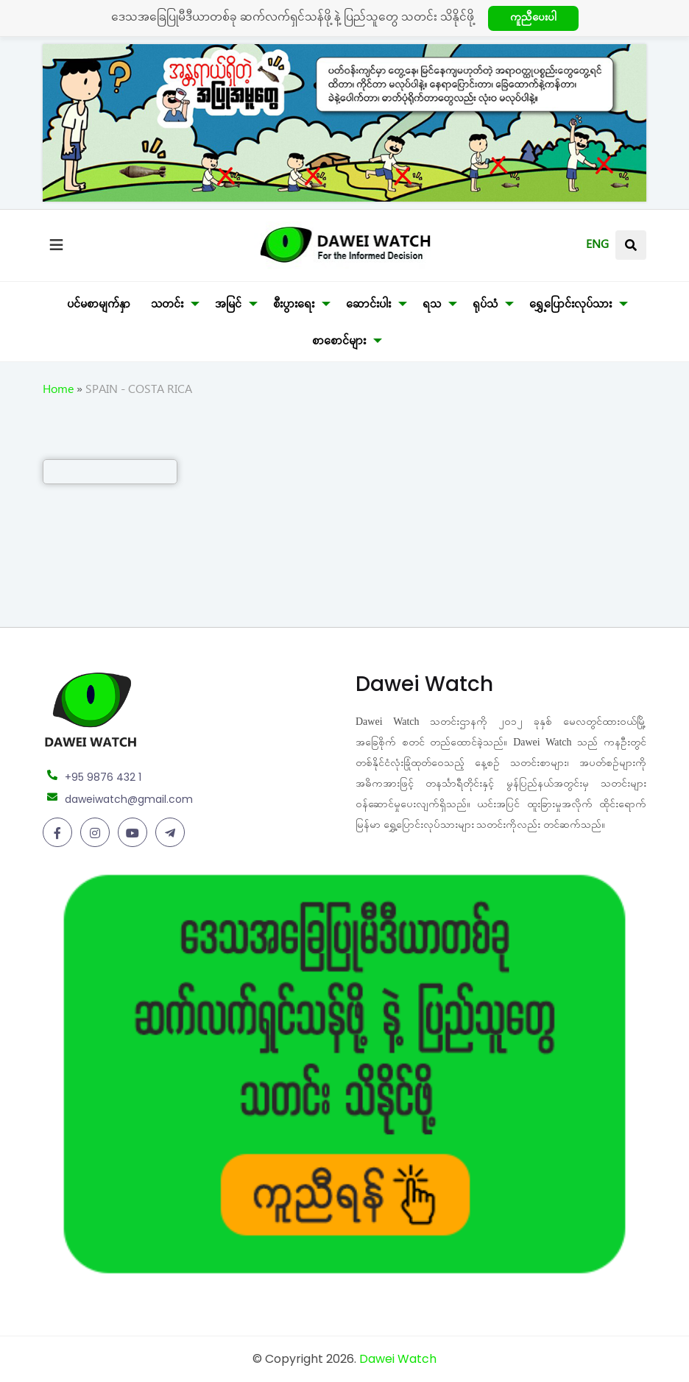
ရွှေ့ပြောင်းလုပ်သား (570, 306)
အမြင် (228, 306)
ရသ (432, 306)
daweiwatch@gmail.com (129, 799)
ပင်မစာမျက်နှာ (98, 306)
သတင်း (167, 306)
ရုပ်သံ (485, 306)
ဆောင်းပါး (368, 306)
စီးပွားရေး (293, 306)
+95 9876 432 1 (103, 777)
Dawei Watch (398, 1358)
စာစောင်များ (339, 343)
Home (58, 391)
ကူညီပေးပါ (533, 19)
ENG (597, 246)
